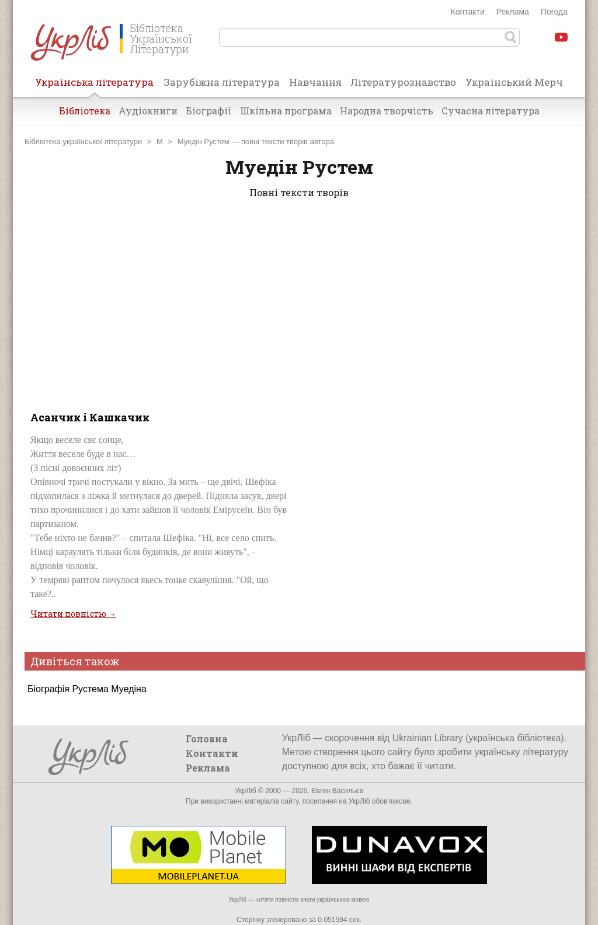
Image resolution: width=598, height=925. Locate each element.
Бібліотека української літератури (83, 141)
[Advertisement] (299, 302)
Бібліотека (84, 110)
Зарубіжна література (222, 82)
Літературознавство (403, 82)
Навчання (315, 82)
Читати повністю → (73, 613)
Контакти (468, 12)
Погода (554, 12)
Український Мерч (514, 82)
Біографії (209, 110)
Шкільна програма (286, 110)
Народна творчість (386, 110)
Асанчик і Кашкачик (90, 417)
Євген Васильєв (337, 791)
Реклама (512, 12)
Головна (207, 738)
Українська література (94, 85)
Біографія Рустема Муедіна (87, 689)
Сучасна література (490, 110)
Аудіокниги (148, 110)
